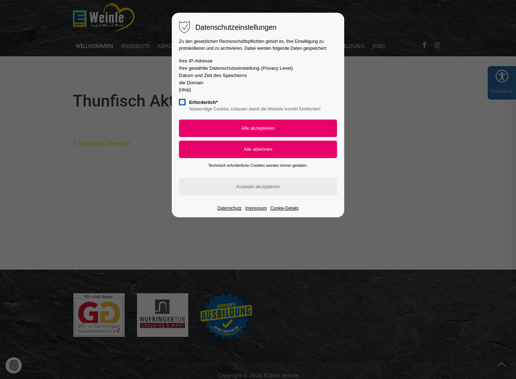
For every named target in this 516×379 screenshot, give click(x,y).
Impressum (256, 208)
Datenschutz (229, 208)
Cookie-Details (284, 208)
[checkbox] (182, 102)
